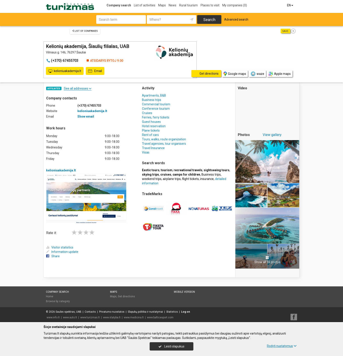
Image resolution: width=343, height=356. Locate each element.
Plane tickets (151, 130)
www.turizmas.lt (90, 317)
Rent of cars (150, 135)
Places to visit (210, 5)
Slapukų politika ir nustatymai (145, 311)
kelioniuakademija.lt (64, 71)
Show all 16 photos (267, 260)
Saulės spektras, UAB (68, 311)
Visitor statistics (59, 247)
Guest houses (151, 121)
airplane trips (172, 179)
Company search (119, 5)
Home (49, 296)
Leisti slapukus (171, 346)
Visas (145, 152)
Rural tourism (188, 5)
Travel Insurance (153, 148)
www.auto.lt (70, 317)
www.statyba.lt (112, 317)
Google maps (235, 74)
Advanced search (236, 19)
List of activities (144, 5)
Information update (62, 252)
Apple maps (279, 74)
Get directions (126, 296)
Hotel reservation (154, 126)
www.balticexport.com (160, 317)
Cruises (147, 113)
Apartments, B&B (154, 95)
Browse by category (58, 301)
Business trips (151, 100)
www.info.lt (53, 317)
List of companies (85, 31)
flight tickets (190, 179)
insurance (207, 179)
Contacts (90, 311)
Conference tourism (156, 108)
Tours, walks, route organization (164, 139)
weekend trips (151, 179)
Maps (162, 5)
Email (95, 71)
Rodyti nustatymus (282, 346)
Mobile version (184, 291)
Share (53, 256)
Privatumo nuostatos (111, 311)
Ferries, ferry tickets (155, 117)
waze (257, 74)
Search (209, 19)
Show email (85, 116)
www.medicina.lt (134, 317)
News (172, 5)
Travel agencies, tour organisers (164, 143)
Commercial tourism (156, 104)
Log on (185, 311)
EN (290, 5)
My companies (234, 5)
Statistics (172, 311)
